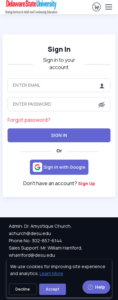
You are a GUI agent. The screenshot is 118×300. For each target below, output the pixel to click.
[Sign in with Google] (59, 167)
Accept (52, 289)
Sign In (59, 135)
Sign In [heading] (59, 49)
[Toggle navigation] (108, 7)
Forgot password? (29, 119)
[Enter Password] (59, 104)
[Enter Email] (59, 85)
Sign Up (86, 183)
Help (96, 287)
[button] (101, 105)
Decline (22, 289)
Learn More (51, 273)
